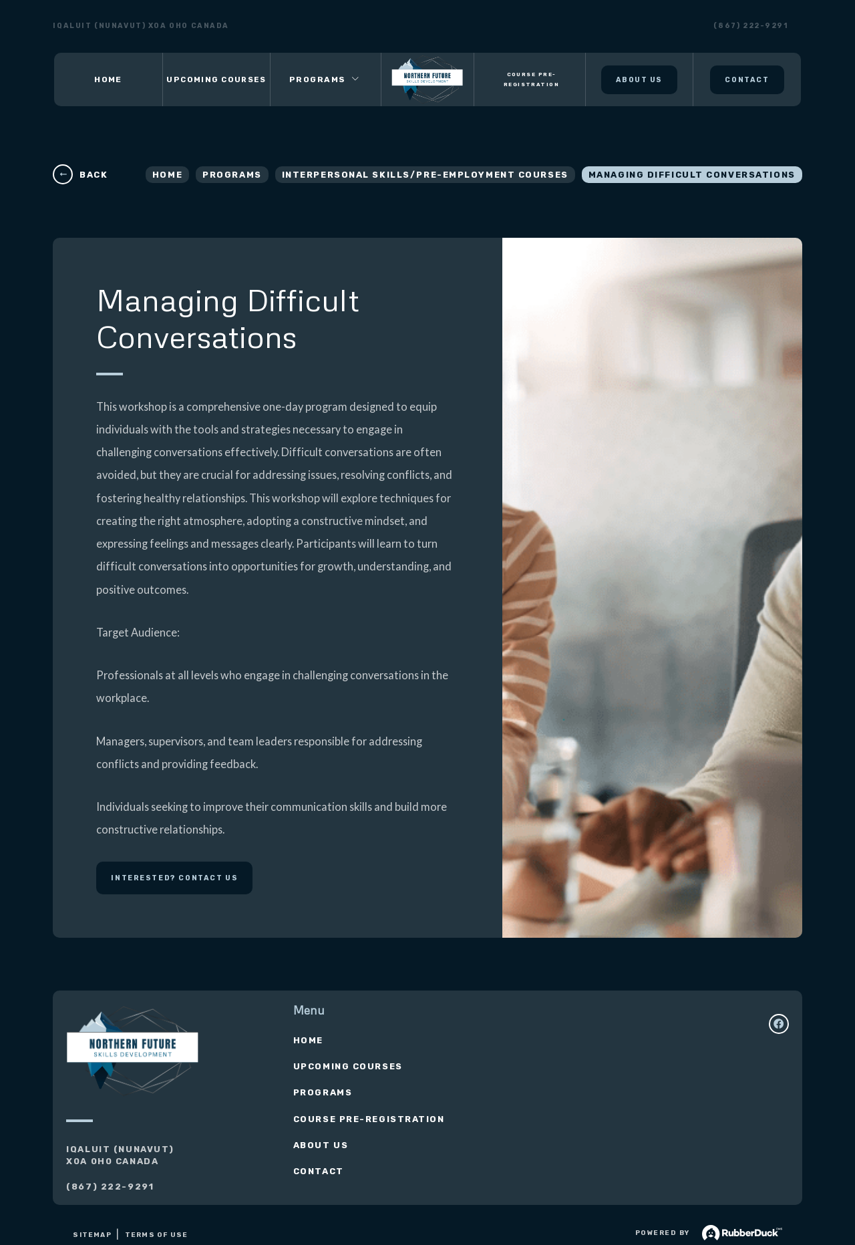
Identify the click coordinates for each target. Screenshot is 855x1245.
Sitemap (92, 1235)
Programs (231, 175)
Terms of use (156, 1235)
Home (167, 175)
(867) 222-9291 (750, 26)
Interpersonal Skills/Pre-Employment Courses (425, 175)
